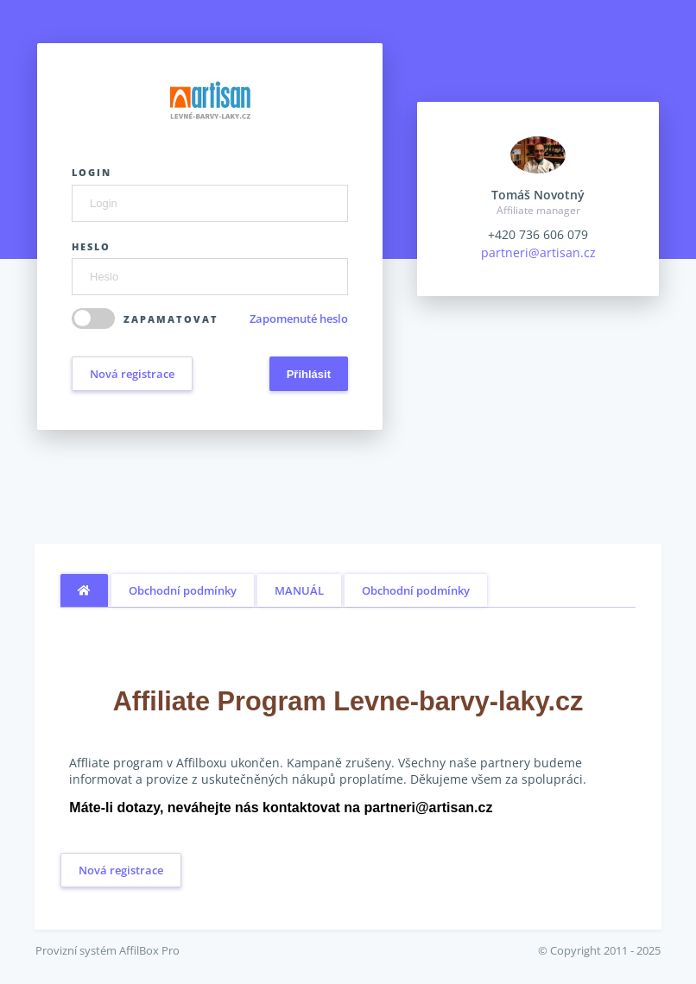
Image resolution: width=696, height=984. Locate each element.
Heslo (91, 246)
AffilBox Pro (149, 950)
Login (91, 172)
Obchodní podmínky (183, 590)
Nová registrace (132, 374)
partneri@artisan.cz (538, 252)
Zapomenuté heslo (299, 318)
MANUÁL (299, 590)
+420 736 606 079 (538, 234)
